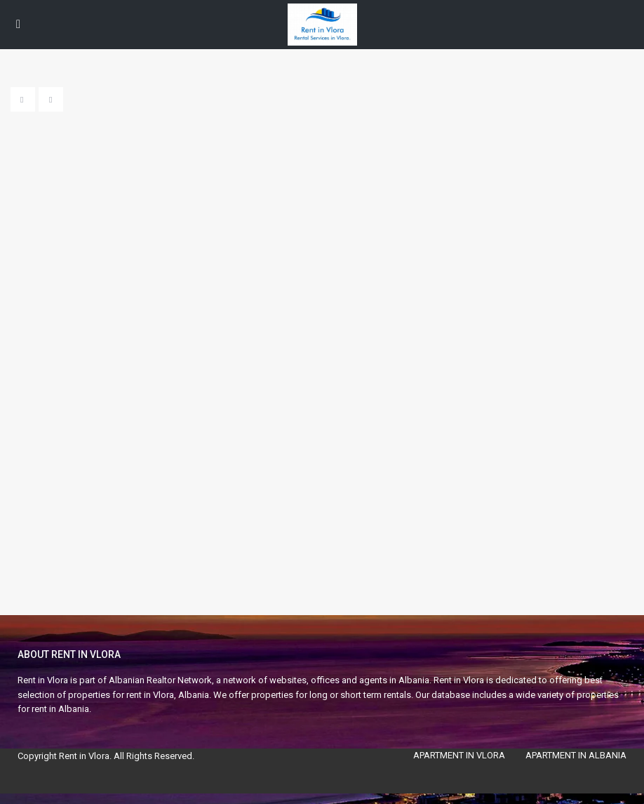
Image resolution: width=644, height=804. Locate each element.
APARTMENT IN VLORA (459, 755)
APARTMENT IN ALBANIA (575, 755)
